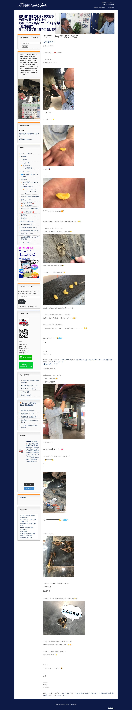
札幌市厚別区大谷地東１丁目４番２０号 (104, 7)
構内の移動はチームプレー (29, 385)
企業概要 (24, 156)
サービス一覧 (25, 163)
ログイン (110, 708)
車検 (109, 693)
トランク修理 (25, 392)
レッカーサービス (26, 224)
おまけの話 (79, 360)
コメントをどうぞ (57, 362)
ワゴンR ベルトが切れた (28, 389)
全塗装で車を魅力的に (27, 527)
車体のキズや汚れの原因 (27, 533)
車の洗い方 (23, 529)
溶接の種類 (23, 531)
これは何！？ (49, 42)
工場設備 (24, 159)
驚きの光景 (109, 360)
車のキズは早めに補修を (27, 515)
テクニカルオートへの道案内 (30, 196)
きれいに (86, 693)
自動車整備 (104, 693)
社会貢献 (24, 218)
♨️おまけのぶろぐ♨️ (27, 212)
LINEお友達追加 (28, 187)
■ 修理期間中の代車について (29, 231)
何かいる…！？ (50, 364)
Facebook (23, 497)
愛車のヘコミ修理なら (27, 535)
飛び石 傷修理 (26, 395)
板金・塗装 (26, 165)
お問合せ (24, 179)
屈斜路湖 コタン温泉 (27, 414)
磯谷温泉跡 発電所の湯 (28, 417)
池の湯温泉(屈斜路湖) (27, 410)
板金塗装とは (24, 517)
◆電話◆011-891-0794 (25, 139)
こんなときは (87, 360)
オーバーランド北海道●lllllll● (29, 208)
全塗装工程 (28, 168)
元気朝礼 (24, 215)
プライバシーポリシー (28, 234)
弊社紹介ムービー (26, 200)
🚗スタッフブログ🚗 (27, 203)
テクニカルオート (97, 360)
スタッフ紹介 (25, 171)
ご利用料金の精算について (29, 227)
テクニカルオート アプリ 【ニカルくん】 (30, 191)
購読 (21, 302)
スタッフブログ (66, 360)
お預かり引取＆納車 (27, 221)
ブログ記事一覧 (28, 205)
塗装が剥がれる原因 (26, 537)
